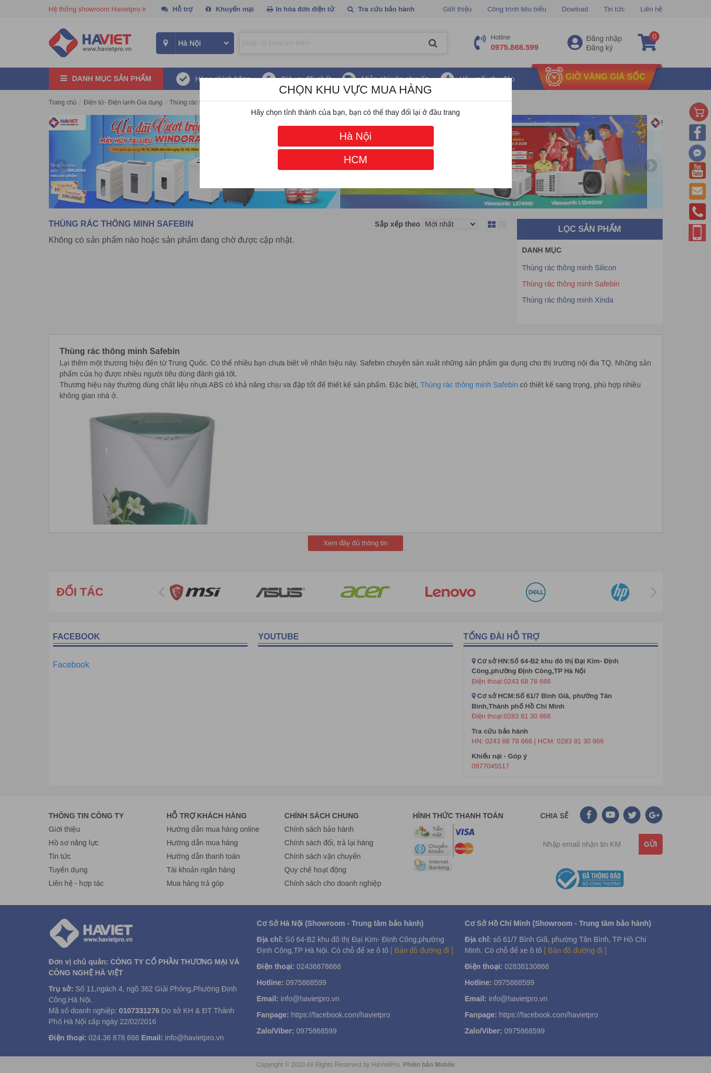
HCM (356, 159)
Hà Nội (355, 136)
